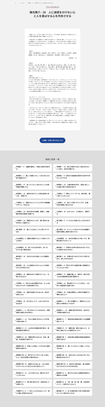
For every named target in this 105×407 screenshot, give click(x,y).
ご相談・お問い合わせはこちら (52, 140)
